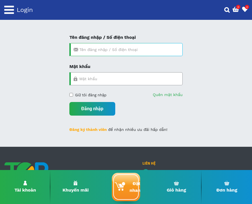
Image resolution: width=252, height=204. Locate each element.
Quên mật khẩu (168, 94)
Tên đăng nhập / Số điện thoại (102, 37)
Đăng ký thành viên (88, 129)
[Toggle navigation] (9, 10)
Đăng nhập (92, 108)
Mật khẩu (79, 66)
